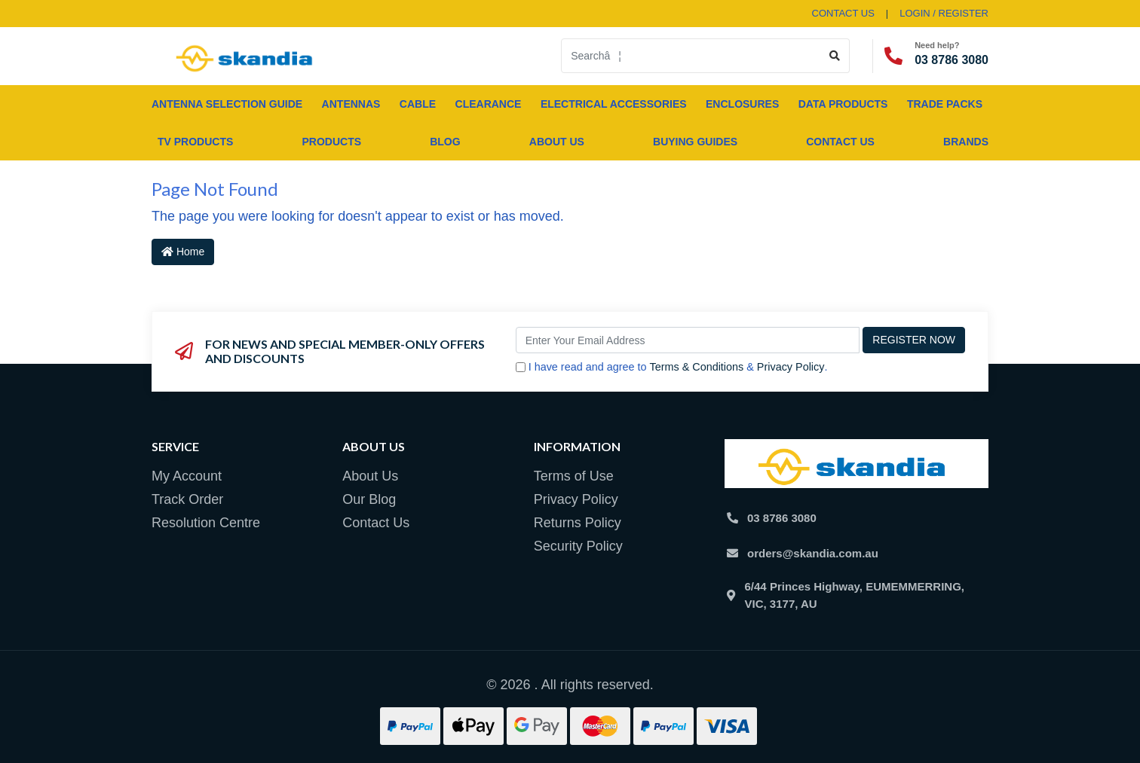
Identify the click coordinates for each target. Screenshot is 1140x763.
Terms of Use (574, 476)
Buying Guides (695, 142)
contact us (843, 13)
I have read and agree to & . (672, 367)
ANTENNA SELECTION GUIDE (227, 104)
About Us (556, 142)
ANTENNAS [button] (351, 104)
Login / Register (943, 13)
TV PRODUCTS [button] (195, 142)
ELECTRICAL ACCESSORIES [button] (614, 104)
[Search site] (835, 55)
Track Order (187, 499)
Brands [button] (965, 142)
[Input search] (691, 55)
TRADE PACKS (944, 104)
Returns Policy (577, 522)
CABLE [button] (418, 104)
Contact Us (840, 142)
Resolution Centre (206, 522)
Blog (445, 142)
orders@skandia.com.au (812, 553)
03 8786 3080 (951, 59)
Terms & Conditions (696, 367)
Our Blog (369, 499)
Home (182, 252)
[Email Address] (688, 340)
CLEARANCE (488, 104)
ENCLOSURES (742, 104)
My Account (187, 476)
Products (331, 142)
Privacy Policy (791, 367)
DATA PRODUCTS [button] (843, 104)
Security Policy (578, 546)
